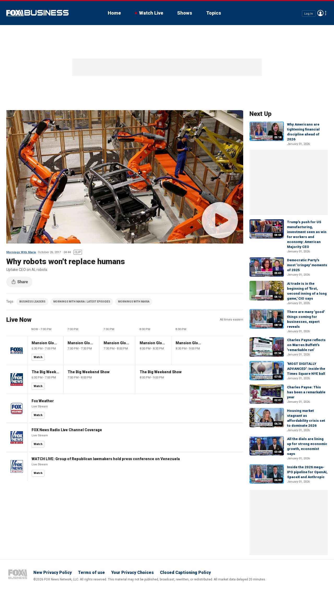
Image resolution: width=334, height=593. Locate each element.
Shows (184, 13)
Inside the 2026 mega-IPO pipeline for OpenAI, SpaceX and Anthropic (307, 472)
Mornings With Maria (21, 252)
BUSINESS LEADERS (32, 301)
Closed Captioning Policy (185, 572)
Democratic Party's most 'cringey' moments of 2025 (307, 265)
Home (114, 13)
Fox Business (37, 13)
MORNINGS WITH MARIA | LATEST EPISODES (81, 301)
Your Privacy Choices (132, 572)
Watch (38, 357)
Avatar (320, 13)
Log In (308, 13)
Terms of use (91, 572)
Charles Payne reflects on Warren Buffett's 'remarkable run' (306, 345)
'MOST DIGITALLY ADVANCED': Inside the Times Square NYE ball (306, 369)
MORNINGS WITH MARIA (134, 301)
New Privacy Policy (52, 572)
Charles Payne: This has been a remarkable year (306, 392)
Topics (213, 13)
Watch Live (151, 13)
